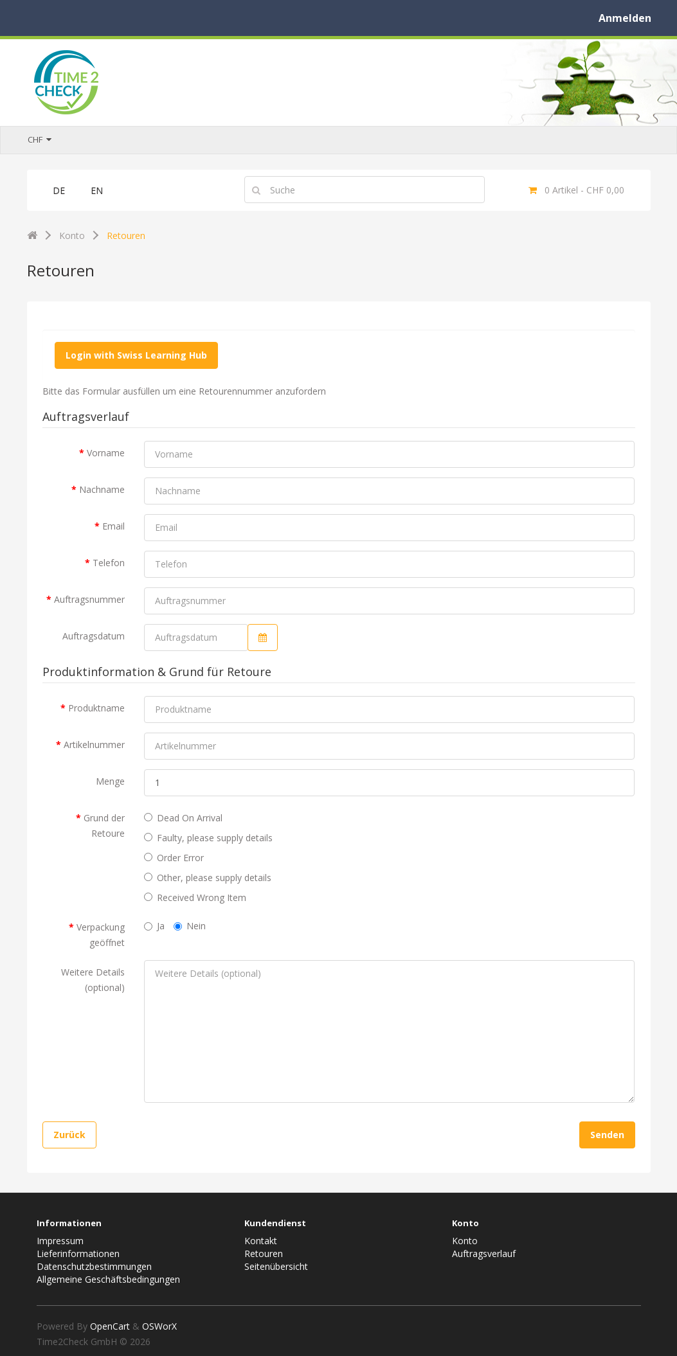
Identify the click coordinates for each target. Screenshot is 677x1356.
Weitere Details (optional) (93, 980)
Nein (190, 926)
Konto (72, 235)
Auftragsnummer (89, 599)
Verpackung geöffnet (101, 935)
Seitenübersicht (276, 1266)
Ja (154, 926)
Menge (110, 781)
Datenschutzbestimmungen (94, 1266)
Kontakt (260, 1241)
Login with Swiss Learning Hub (136, 355)
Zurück (69, 1135)
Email (113, 526)
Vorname (106, 453)
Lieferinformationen (78, 1253)
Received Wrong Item (195, 897)
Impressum (60, 1241)
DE (59, 190)
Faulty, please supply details (208, 838)
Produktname (96, 708)
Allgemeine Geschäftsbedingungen (108, 1279)
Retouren (126, 235)
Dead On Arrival (183, 818)
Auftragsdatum (93, 636)
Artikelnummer (94, 744)
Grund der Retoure (104, 825)
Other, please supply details (207, 877)
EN (97, 190)
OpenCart (110, 1326)
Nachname (102, 489)
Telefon (109, 563)
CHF (39, 139)
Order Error (174, 858)
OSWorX (159, 1326)
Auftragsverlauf (484, 1253)
